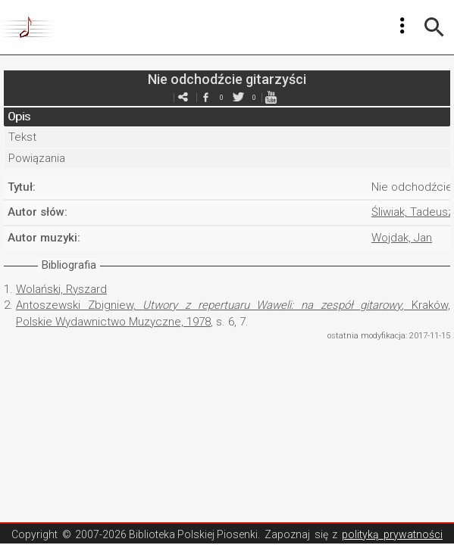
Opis (19, 116)
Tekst (22, 137)
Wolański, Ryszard (61, 289)
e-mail (183, 97)
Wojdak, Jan (401, 237)
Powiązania (36, 158)
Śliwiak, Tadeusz (412, 212)
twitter (238, 97)
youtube (271, 97)
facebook (206, 97)
